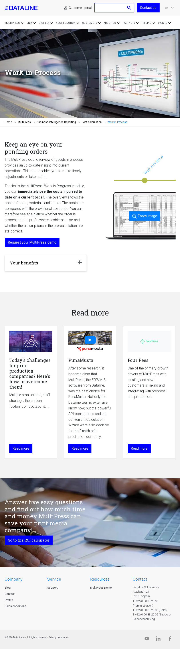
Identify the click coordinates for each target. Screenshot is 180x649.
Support (52, 587)
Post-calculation (92, 122)
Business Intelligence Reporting (56, 122)
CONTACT (140, 579)
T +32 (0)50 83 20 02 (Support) (152, 614)
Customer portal (80, 8)
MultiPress (24, 122)
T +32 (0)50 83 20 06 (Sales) (150, 610)
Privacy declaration (59, 637)
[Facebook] (170, 640)
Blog (8, 587)
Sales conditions (15, 606)
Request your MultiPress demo (32, 242)
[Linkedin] (158, 640)
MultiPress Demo (101, 587)
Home (8, 122)
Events (9, 599)
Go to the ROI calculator (28, 540)
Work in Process (153, 164)
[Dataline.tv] (146, 640)
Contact (10, 593)
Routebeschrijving (144, 619)
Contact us (148, 8)
